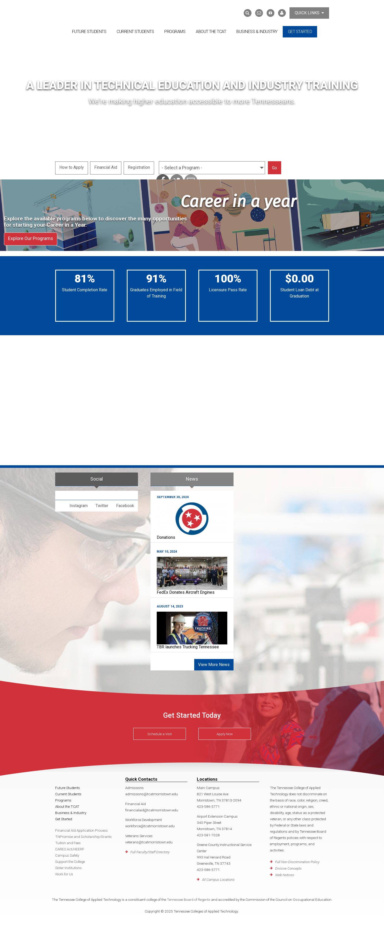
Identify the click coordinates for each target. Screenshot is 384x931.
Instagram (79, 503)
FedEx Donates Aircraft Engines (186, 590)
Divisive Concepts (288, 866)
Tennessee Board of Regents (188, 898)
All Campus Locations (218, 878)
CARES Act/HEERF (69, 847)
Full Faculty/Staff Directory (149, 850)
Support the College (70, 860)
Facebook (125, 503)
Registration (140, 167)
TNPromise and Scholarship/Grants (83, 835)
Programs (174, 31)
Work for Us (64, 872)
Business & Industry (257, 31)
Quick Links (309, 12)
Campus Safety (67, 854)
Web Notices (284, 873)
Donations (166, 535)
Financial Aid (106, 167)
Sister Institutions (68, 866)
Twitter (102, 503)
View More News (214, 663)
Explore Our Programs (30, 238)
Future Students (89, 31)
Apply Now (225, 732)
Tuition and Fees (68, 841)
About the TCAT (211, 31)
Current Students (135, 31)
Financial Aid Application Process (81, 829)
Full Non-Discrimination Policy (297, 860)
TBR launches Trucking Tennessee (188, 645)
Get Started (300, 31)
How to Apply (71, 167)
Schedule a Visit (159, 732)
